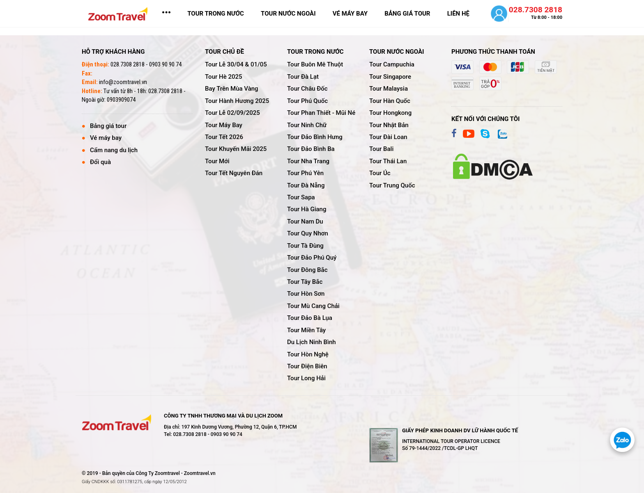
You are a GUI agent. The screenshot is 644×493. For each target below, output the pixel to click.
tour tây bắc (304, 281)
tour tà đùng (305, 245)
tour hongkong (390, 112)
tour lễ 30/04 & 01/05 (236, 64)
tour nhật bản (389, 125)
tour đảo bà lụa (309, 318)
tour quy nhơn (307, 233)
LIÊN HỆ (458, 13)
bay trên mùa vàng (231, 88)
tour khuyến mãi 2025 (236, 149)
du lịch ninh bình (311, 342)
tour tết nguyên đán (233, 173)
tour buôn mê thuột (315, 64)
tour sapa (301, 197)
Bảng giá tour (108, 126)
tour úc (380, 173)
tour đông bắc (307, 270)
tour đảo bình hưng (315, 137)
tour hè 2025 (223, 76)
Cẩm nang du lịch (114, 150)
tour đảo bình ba (311, 149)
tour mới (217, 161)
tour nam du (305, 221)
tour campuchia (391, 64)
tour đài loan (388, 137)
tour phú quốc (307, 101)
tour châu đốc (307, 88)
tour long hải (306, 378)
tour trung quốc (392, 185)
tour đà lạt (303, 76)
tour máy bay (223, 125)
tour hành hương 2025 (237, 101)
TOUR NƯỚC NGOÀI (288, 13)
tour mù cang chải (313, 306)
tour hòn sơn (305, 293)
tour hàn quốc (389, 101)
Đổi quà (100, 162)
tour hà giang (306, 209)
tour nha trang (308, 161)
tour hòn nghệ (308, 354)
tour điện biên (307, 366)
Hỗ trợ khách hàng (113, 51)
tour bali (381, 149)
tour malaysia (388, 88)
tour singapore (390, 76)
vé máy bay (350, 13)
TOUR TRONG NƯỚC (215, 13)
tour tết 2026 (224, 137)
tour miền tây (306, 330)
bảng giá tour (407, 13)
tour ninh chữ (307, 125)
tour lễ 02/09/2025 (232, 112)
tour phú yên (305, 173)
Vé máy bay (106, 138)
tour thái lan (388, 161)
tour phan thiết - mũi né (321, 112)
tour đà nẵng (305, 185)
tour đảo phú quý (311, 257)
